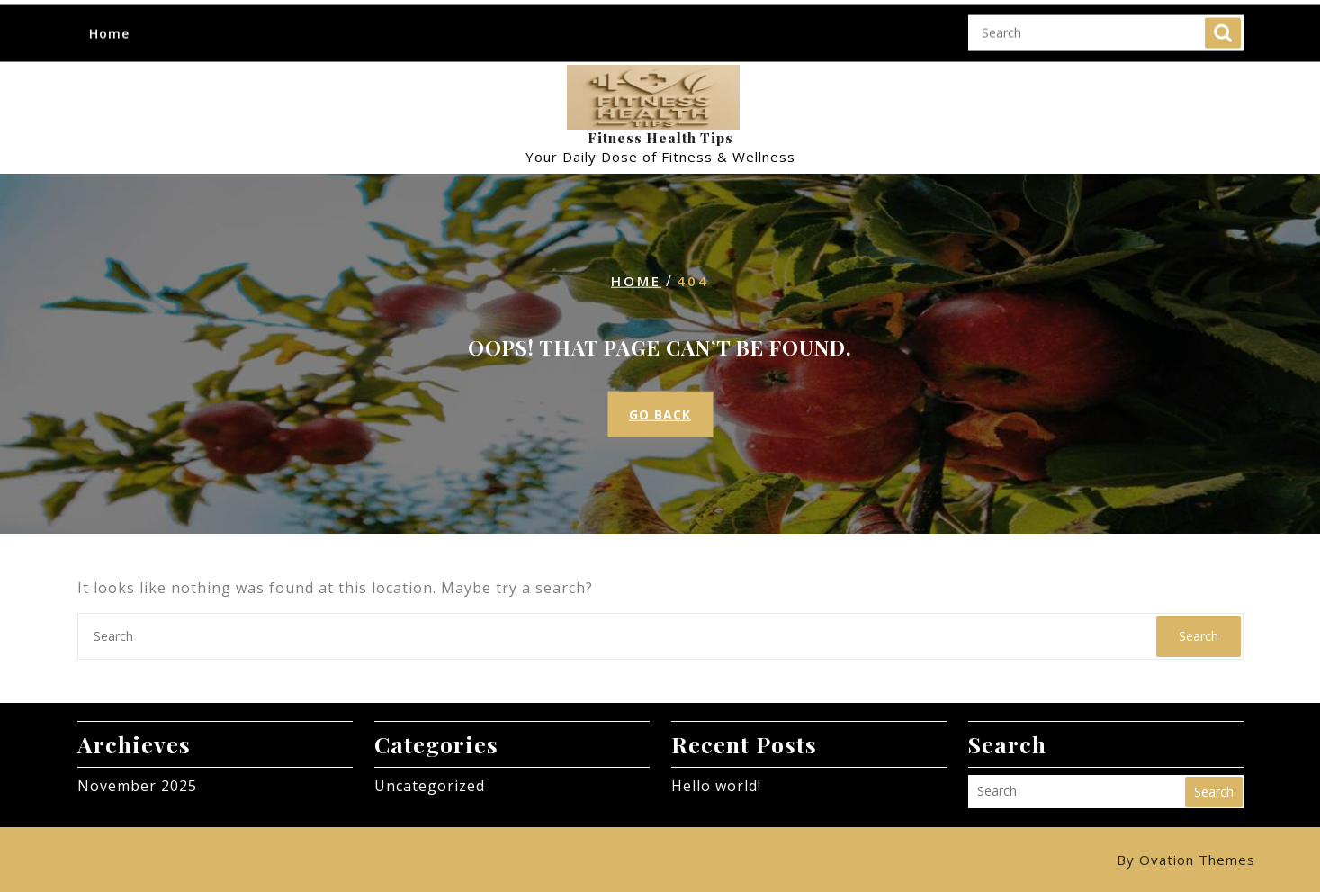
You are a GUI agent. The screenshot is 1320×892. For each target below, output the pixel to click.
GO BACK (660, 414)
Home (109, 20)
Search (1223, 20)
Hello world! (716, 786)
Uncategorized (429, 786)
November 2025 (137, 786)
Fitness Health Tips (660, 138)
